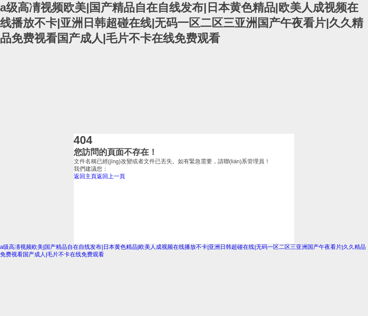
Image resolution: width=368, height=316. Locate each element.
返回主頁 (85, 176)
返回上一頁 (111, 176)
